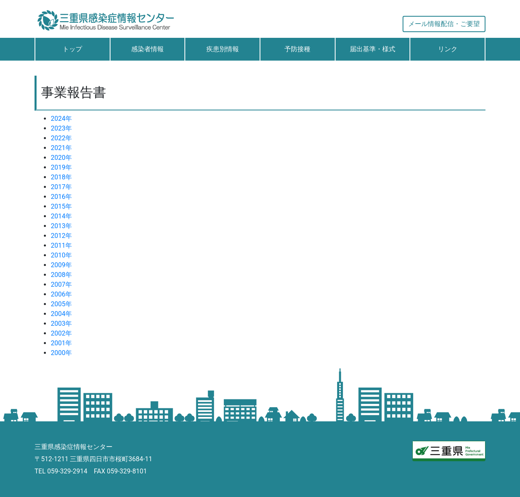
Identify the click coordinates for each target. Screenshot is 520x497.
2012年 (61, 236)
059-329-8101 (127, 471)
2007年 (61, 284)
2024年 (61, 118)
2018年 (61, 177)
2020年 (61, 157)
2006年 (61, 294)
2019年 (61, 167)
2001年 (61, 343)
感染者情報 (147, 49)
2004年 (61, 314)
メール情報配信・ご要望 (444, 24)
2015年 (61, 206)
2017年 (61, 187)
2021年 (61, 148)
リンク (447, 49)
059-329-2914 (67, 471)
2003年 (61, 323)
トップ (72, 49)
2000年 (61, 353)
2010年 (61, 255)
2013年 (61, 226)
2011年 (61, 245)
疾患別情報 (222, 49)
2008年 (61, 275)
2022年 (61, 138)
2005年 (61, 304)
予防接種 (297, 49)
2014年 (61, 216)
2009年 (61, 265)
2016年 (61, 197)
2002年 (61, 333)
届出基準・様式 (372, 49)
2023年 (61, 128)
